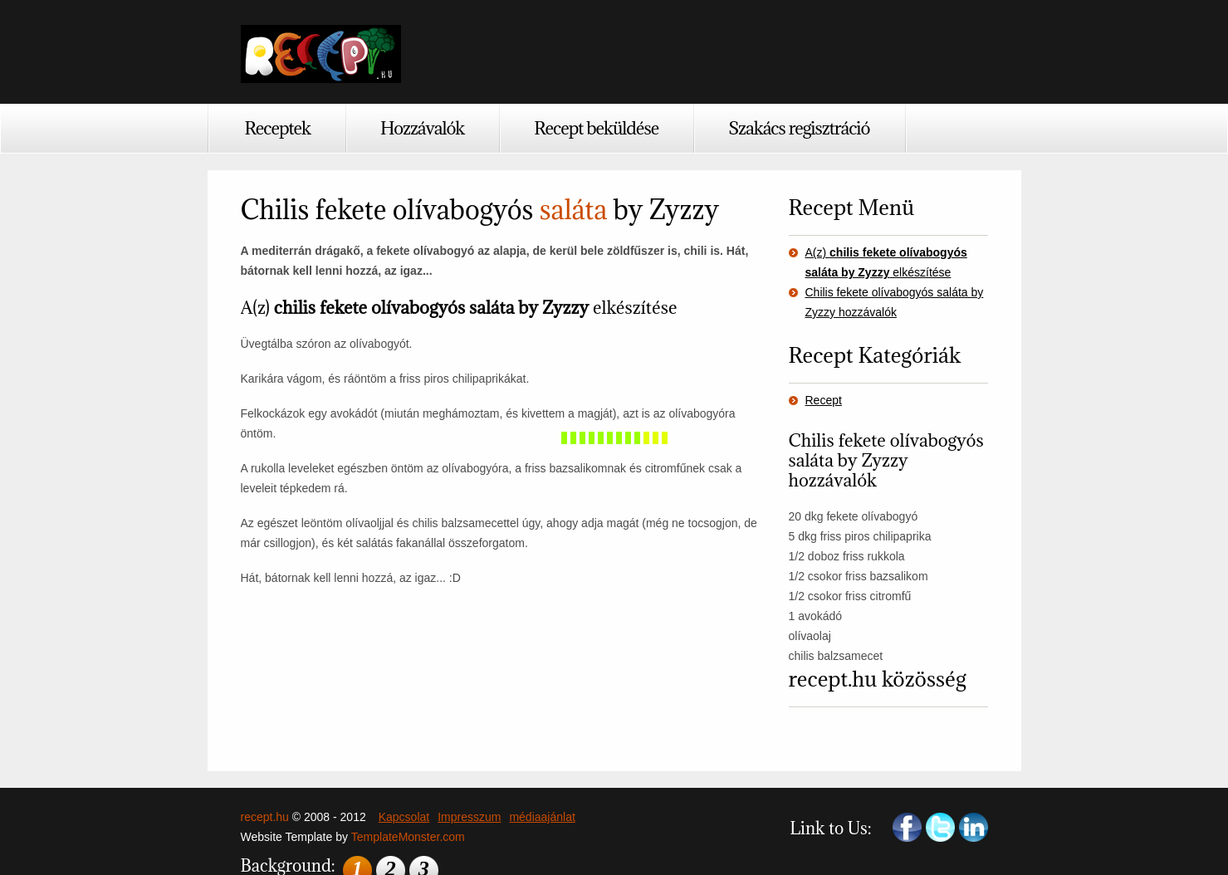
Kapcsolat (404, 817)
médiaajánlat (542, 817)
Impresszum (469, 817)
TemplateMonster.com (408, 836)
